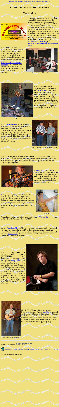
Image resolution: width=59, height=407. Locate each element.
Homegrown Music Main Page (16, 1)
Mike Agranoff (39, 170)
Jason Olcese (41, 90)
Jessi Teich (4, 194)
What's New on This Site (44, 1)
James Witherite (16, 260)
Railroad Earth (13, 234)
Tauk (3, 61)
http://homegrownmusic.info (37, 41)
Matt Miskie (47, 312)
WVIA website (43, 217)
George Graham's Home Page (31, 1)
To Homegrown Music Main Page (12, 349)
